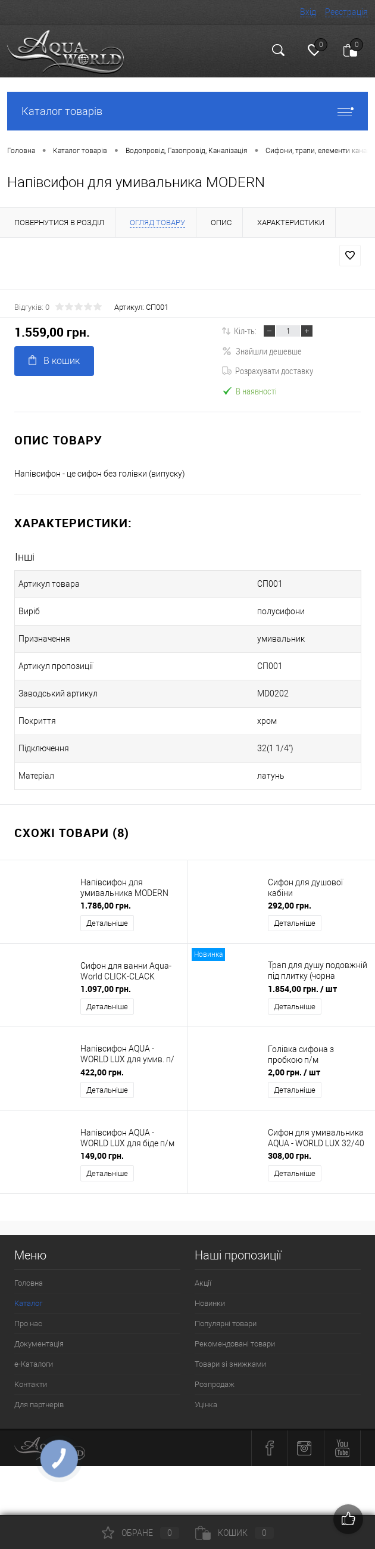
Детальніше (107, 923)
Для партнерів (39, 1404)
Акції (203, 1283)
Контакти (30, 1384)
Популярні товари (226, 1323)
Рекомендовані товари (235, 1343)
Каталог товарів (187, 111)
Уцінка (206, 1404)
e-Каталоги (33, 1364)
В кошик (54, 360)
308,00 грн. (289, 1155)
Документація (39, 1343)
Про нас (28, 1323)
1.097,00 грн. (105, 988)
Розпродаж (215, 1384)
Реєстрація (346, 12)
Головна (28, 1283)
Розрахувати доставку (267, 371)
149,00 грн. (102, 1155)
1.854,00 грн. (302, 988)
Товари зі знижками (230, 1364)
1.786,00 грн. (105, 905)
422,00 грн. (102, 1072)
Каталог (28, 1303)
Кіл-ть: (245, 331)
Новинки (210, 1303)
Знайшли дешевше (262, 351)
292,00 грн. (289, 905)
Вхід (308, 12)
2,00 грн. (294, 1072)
